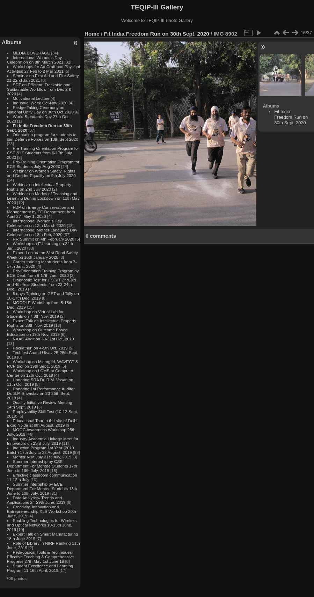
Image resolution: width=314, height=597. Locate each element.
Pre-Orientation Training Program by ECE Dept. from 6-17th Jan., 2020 (43, 273)
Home (92, 34)
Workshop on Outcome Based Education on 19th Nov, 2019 (37, 332)
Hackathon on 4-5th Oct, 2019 (40, 348)
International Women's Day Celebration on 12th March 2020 (36, 223)
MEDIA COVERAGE (31, 53)
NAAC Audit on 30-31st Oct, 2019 (43, 339)
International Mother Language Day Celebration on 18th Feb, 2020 (42, 232)
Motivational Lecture (31, 98)
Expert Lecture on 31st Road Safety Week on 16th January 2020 (42, 254)
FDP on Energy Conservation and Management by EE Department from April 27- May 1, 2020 (41, 212)
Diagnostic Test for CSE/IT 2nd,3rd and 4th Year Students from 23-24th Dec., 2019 (41, 284)
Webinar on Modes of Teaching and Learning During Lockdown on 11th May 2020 (43, 198)
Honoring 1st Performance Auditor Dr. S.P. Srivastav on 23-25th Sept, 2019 (41, 393)
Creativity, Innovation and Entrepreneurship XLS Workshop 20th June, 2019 (41, 511)
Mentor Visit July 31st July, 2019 (43, 457)
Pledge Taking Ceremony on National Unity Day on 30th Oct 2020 (40, 109)
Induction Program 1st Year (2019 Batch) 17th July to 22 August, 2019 (40, 450)
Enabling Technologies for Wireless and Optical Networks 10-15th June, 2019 (42, 525)
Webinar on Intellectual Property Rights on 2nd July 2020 (39, 186)
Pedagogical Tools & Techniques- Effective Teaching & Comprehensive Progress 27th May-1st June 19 (40, 556)
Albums (11, 42)
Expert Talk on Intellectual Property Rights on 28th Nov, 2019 (41, 322)
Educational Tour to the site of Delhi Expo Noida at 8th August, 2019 (42, 422)
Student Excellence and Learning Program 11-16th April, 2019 (40, 568)
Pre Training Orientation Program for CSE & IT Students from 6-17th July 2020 (43, 153)
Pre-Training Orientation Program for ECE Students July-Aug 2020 (43, 164)
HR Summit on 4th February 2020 (43, 239)
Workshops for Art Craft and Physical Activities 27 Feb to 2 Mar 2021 (43, 68)
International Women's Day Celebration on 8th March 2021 (35, 59)
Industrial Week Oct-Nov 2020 (40, 103)
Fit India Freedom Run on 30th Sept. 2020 (156, 34)
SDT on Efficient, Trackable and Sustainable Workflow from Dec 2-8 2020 (39, 89)
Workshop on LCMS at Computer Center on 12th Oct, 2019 (40, 372)
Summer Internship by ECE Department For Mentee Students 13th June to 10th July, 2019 (42, 488)
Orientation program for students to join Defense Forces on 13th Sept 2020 (42, 136)
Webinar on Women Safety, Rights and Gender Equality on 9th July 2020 (41, 173)
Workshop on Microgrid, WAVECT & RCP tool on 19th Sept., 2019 (42, 363)
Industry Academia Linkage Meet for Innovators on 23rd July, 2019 (42, 440)
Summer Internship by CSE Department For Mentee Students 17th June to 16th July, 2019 (42, 466)
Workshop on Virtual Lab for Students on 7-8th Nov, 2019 (35, 313)
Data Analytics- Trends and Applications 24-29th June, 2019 (36, 499)
